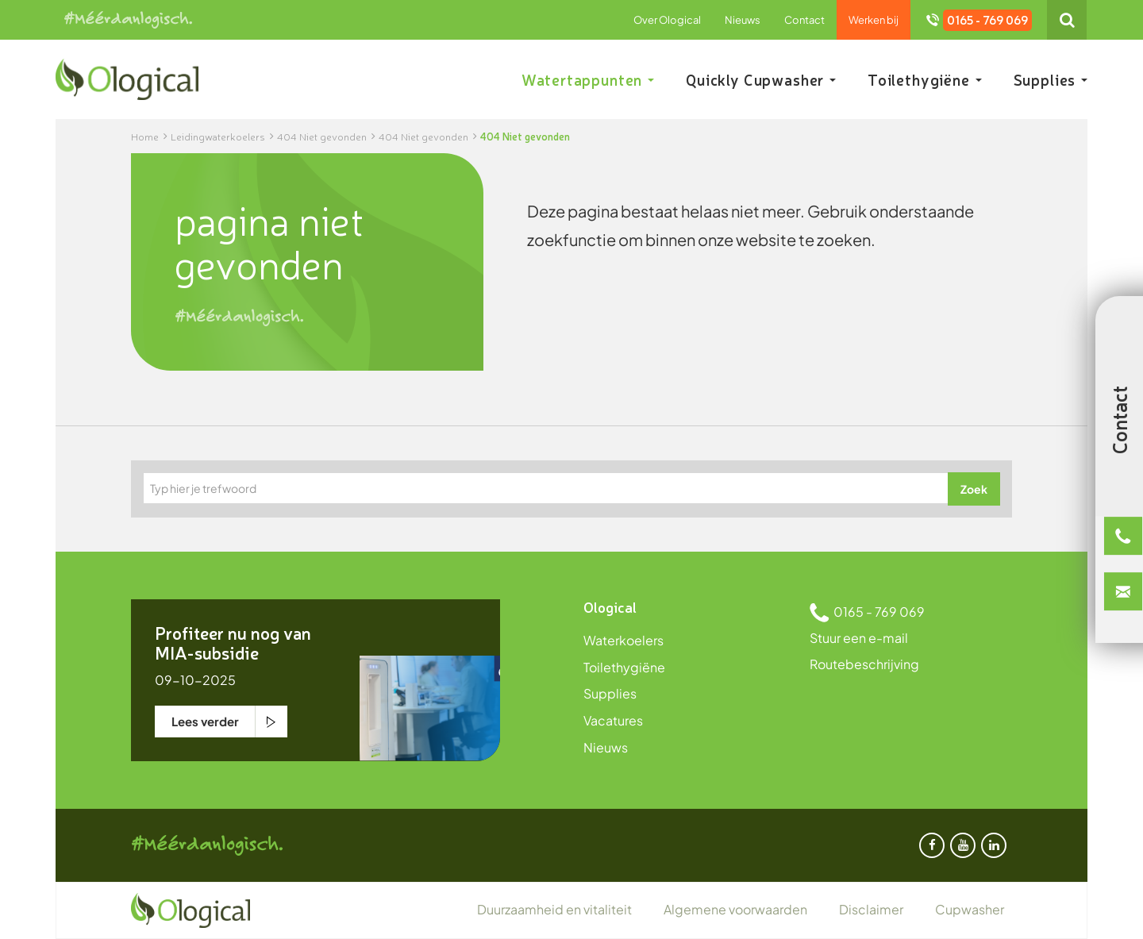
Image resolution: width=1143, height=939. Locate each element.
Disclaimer (871, 909)
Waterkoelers (623, 640)
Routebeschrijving (864, 664)
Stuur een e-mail (859, 637)
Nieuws (742, 19)
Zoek (973, 489)
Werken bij (874, 19)
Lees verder (205, 721)
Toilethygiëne (925, 79)
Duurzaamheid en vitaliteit (554, 909)
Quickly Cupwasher (761, 79)
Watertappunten (587, 79)
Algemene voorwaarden (735, 909)
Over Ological (667, 19)
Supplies (1050, 79)
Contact (804, 19)
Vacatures (613, 720)
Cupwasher (969, 909)
